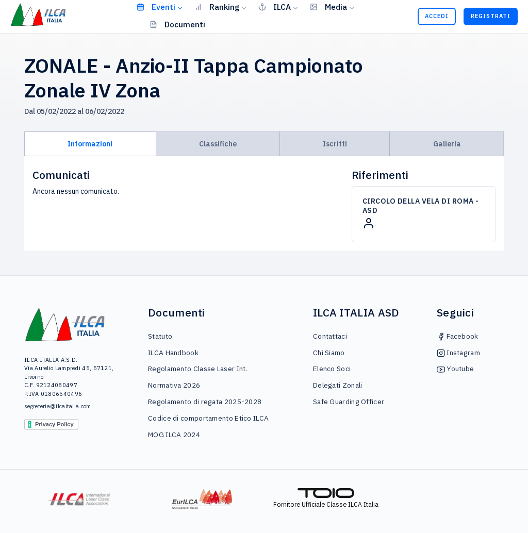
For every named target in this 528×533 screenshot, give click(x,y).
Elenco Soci (332, 368)
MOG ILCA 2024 (174, 434)
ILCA (274, 7)
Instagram (458, 352)
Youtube (455, 368)
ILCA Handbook (173, 352)
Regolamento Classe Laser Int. (198, 368)
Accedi (437, 16)
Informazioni (90, 143)
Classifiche (218, 143)
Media (328, 7)
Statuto (160, 336)
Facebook (457, 336)
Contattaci (330, 336)
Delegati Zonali (337, 385)
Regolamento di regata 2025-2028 (204, 401)
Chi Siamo (329, 352)
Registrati (490, 16)
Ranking (216, 7)
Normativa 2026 (174, 385)
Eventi (156, 7)
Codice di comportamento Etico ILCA (208, 418)
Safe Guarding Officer (348, 401)
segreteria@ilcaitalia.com (57, 406)
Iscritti (335, 143)
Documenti (177, 24)
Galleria (447, 143)
